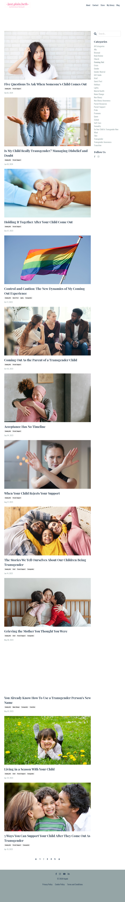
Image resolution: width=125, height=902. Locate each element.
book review (99, 56)
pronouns (97, 118)
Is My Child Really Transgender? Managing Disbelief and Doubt (45, 159)
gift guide (98, 77)
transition (32, 718)
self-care (98, 128)
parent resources (101, 108)
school (96, 125)
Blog (118, 5)
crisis (96, 66)
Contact (95, 5)
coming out (8, 94)
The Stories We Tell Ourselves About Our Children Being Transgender (43, 571)
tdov (96, 142)
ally (95, 49)
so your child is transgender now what (105, 137)
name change (16, 718)
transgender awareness (103, 149)
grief (14, 579)
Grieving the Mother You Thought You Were (38, 641)
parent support (17, 94)
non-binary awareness (103, 104)
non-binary (98, 101)
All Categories (99, 46)
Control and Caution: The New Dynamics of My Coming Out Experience (41, 298)
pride (96, 114)
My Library (110, 5)
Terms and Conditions (75, 896)
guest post (15, 305)
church (97, 60)
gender (97, 70)
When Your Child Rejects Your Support (34, 502)
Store (103, 5)
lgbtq (21, 305)
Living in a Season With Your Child (31, 780)
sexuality (97, 132)
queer (96, 121)
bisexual (97, 53)
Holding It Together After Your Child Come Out (41, 228)
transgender (28, 305)
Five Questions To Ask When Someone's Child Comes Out (45, 87)
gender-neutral (100, 73)
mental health (99, 94)
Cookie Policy (60, 896)
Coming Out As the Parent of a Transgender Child (43, 367)
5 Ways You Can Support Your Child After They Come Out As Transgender (45, 850)
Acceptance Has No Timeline (26, 434)
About (88, 5)
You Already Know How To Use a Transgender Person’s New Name (46, 711)
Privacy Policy (47, 896)
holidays (97, 87)
